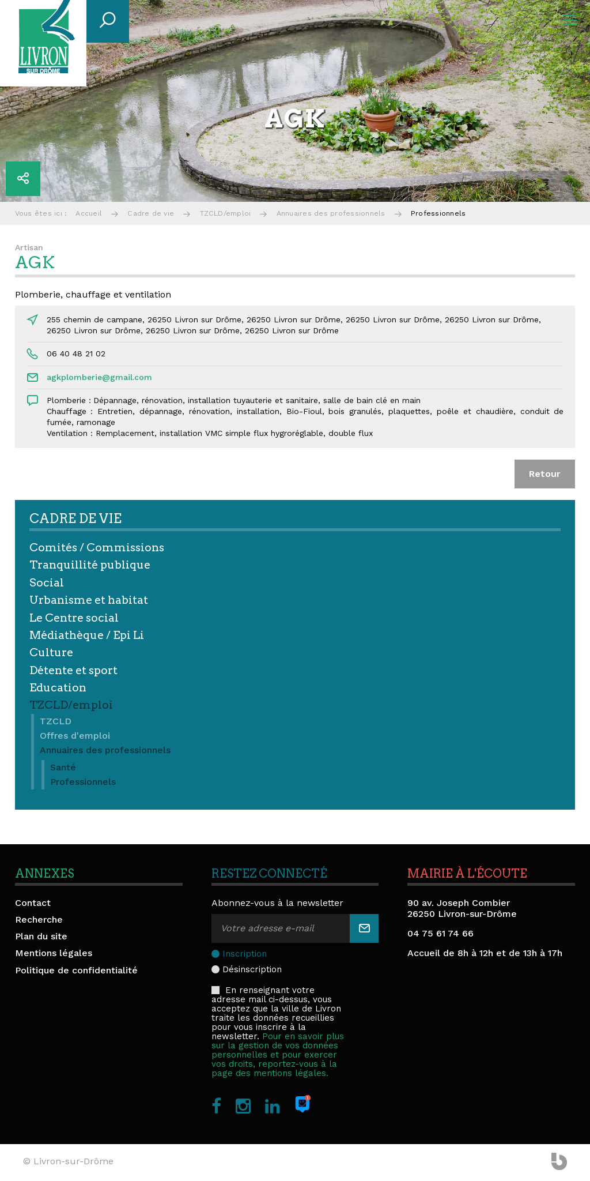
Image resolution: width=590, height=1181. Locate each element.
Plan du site (41, 936)
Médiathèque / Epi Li (86, 635)
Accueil (88, 213)
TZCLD (55, 721)
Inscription (244, 953)
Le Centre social (74, 617)
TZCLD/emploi (225, 213)
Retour (545, 473)
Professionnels (83, 781)
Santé (63, 767)
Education (57, 687)
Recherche (39, 919)
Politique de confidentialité (76, 970)
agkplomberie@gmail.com (99, 377)
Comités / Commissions (96, 547)
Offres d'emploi (75, 735)
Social (46, 582)
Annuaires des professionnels (331, 213)
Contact (33, 902)
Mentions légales (53, 952)
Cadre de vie (150, 213)
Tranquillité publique (89, 564)
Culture (51, 652)
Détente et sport (73, 670)
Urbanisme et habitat (88, 600)
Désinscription (252, 969)
